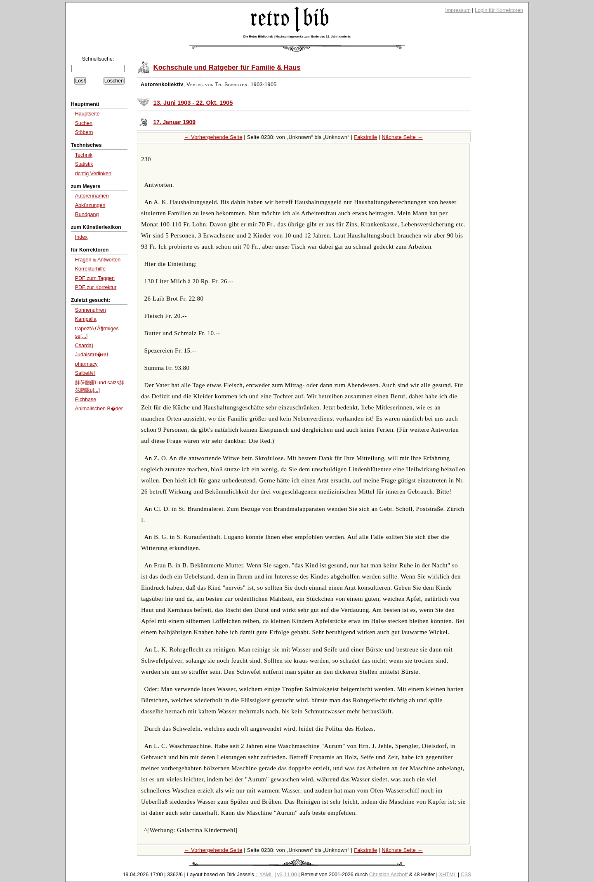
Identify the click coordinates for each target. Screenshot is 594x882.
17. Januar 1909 (174, 122)
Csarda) (84, 345)
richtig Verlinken (93, 173)
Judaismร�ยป (91, 355)
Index (81, 237)
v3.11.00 (287, 874)
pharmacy (86, 364)
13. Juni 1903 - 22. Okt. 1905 (193, 102)
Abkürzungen (90, 205)
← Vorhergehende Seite (213, 137)
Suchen (83, 123)
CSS (466, 874)
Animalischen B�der (99, 409)
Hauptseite (87, 114)
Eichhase (85, 399)
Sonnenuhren (90, 310)
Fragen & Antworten (97, 260)
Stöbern (84, 132)
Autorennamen (92, 196)
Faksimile (365, 137)
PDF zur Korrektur (96, 287)
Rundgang (87, 214)
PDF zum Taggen (95, 278)
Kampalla (86, 319)
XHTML (447, 874)
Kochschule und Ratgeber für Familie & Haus (227, 67)
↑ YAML (264, 874)
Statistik (84, 164)
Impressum (458, 10)
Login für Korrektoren (499, 10)
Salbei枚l (85, 373)
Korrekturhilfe (90, 269)
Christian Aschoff (388, 874)
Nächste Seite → (402, 137)
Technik (83, 155)
